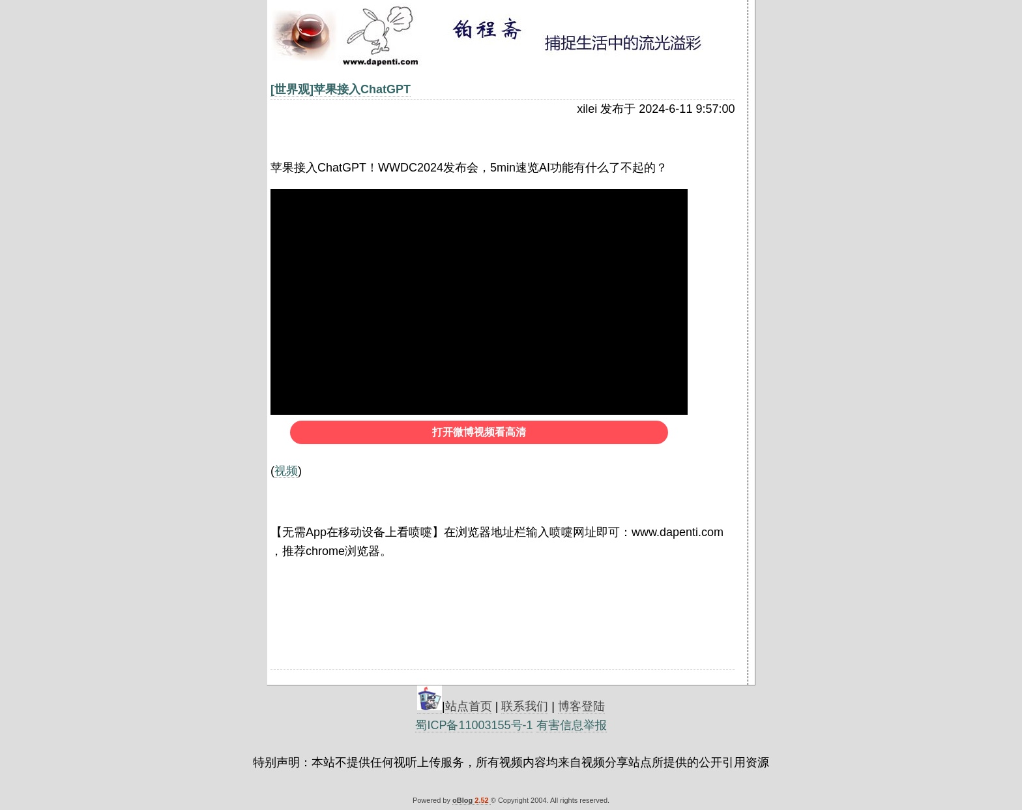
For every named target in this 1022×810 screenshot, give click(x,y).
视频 (286, 470)
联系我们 (524, 706)
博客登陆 (581, 706)
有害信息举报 (571, 725)
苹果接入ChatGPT (362, 89)
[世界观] (292, 89)
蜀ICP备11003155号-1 (474, 725)
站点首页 (468, 706)
